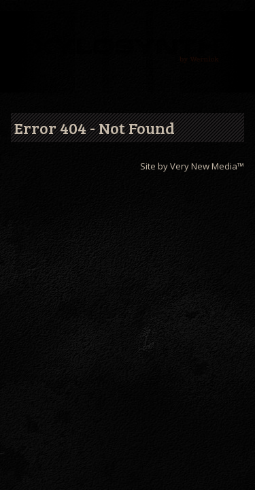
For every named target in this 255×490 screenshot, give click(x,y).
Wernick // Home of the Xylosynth (127, 52)
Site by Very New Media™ (192, 166)
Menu (20, 25)
